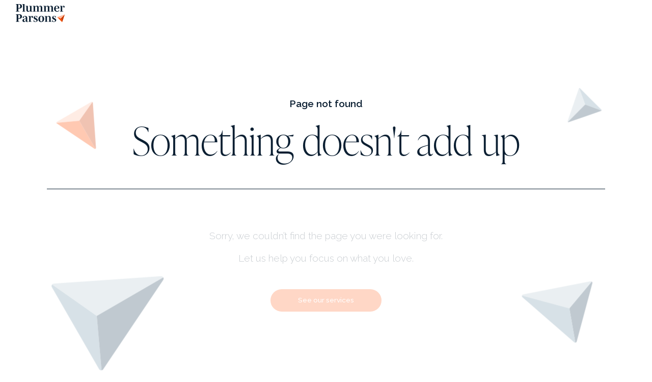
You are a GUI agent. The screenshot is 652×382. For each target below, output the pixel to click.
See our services (326, 300)
